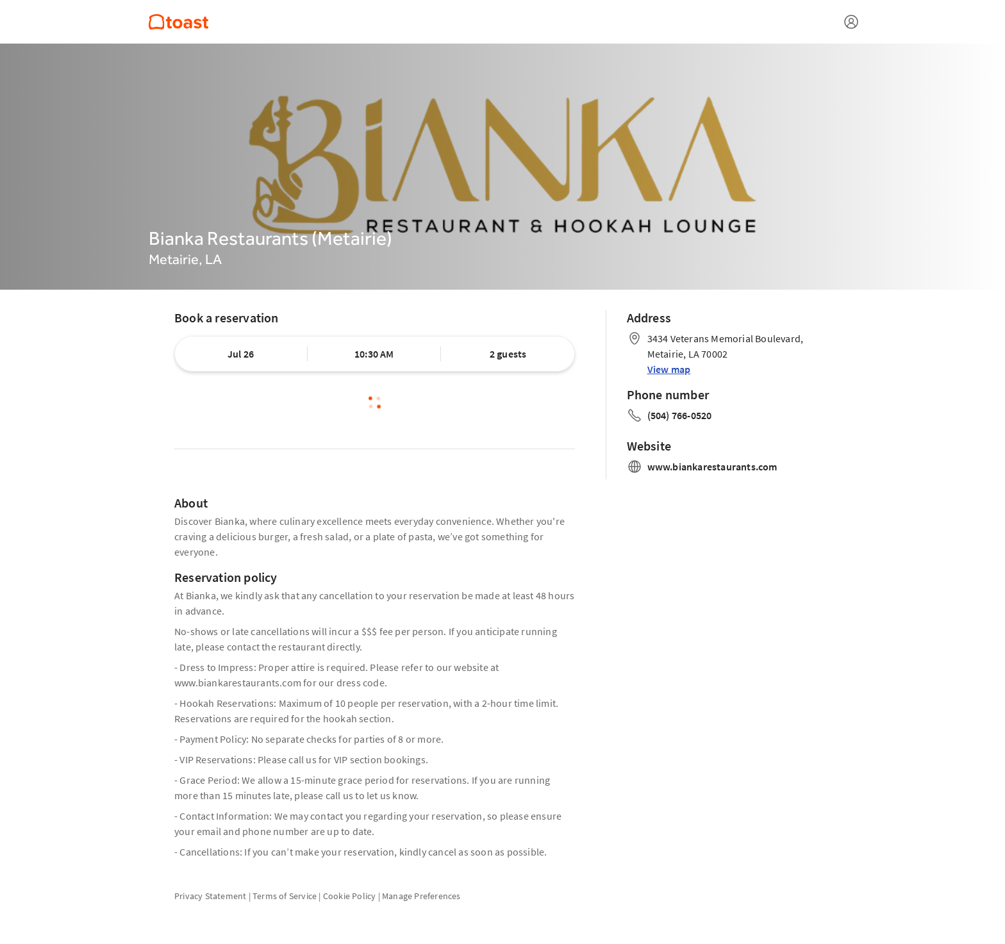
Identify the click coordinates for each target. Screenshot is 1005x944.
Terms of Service (285, 896)
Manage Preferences (421, 896)
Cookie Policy (349, 896)
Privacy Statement (210, 896)
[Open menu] (851, 22)
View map (669, 369)
